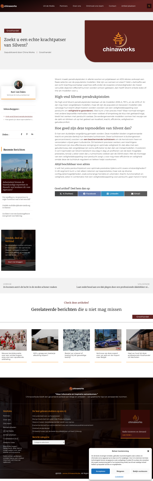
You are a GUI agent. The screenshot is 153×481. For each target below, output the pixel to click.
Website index (9, 445)
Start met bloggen (16, 263)
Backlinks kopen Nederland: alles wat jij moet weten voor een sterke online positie (12, 452)
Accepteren (100, 471)
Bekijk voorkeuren (140, 471)
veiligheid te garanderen (80, 111)
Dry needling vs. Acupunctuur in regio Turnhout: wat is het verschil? (16, 198)
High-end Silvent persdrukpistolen (19, 116)
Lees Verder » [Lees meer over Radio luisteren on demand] (127, 437)
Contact (112, 6)
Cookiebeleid (119, 477)
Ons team (7, 426)
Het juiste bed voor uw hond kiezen (46, 418)
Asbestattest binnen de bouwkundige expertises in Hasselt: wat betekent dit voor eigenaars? (16, 186)
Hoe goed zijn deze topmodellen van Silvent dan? (19, 119)
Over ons (77, 6)
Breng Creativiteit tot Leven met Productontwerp (51, 421)
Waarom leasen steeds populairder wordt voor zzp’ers (53, 424)
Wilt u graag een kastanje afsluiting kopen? (44, 356)
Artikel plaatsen (128, 6)
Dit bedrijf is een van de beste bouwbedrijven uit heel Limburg (56, 434)
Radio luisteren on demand (134, 434)
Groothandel (13, 31)
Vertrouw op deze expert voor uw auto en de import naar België (108, 357)
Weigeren (120, 471)
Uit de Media (49, 6)
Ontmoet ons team (95, 6)
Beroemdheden (9, 430)
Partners (64, 6)
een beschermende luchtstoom (99, 139)
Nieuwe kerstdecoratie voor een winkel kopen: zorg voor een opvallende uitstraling (13, 358)
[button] (148, 451)
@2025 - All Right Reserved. (76, 476)
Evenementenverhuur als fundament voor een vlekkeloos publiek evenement (62, 427)
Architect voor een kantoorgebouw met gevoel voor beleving (16, 215)
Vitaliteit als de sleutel (41, 430)
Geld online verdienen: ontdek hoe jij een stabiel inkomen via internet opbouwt (13, 461)
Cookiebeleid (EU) (10, 441)
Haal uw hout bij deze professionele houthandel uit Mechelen (139, 357)
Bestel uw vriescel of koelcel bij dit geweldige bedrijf (75, 357)
